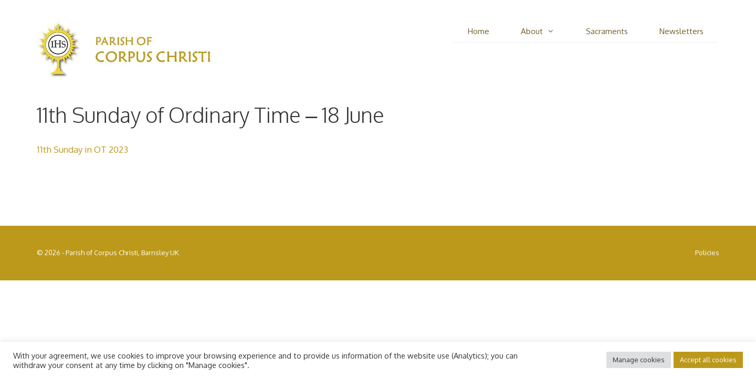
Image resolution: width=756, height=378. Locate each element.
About (545, 31)
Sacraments (607, 31)
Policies (707, 252)
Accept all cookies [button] (708, 359)
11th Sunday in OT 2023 (82, 149)
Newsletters (681, 31)
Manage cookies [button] (639, 359)
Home (478, 31)
